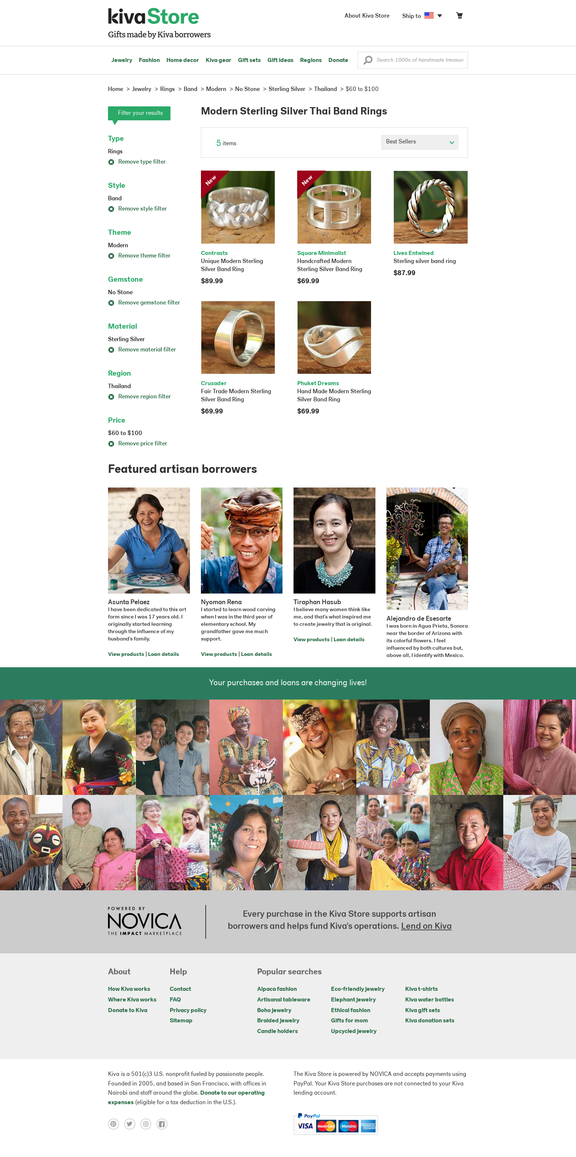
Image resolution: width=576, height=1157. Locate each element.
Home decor (182, 60)
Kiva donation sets (429, 1021)
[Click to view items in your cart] (459, 17)
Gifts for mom (349, 1021)
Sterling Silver (126, 340)
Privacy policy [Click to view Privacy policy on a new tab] (188, 1011)
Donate (338, 60)
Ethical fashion (350, 1011)
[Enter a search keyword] (413, 60)
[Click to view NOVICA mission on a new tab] (144, 922)
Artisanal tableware (283, 1000)
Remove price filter (137, 444)
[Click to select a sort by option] (419, 142)
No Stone (120, 293)
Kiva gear (218, 60)
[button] (367, 62)
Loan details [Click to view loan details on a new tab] (163, 654)
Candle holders (277, 1031)
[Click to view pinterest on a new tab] (116, 1124)
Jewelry (121, 60)
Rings (115, 152)
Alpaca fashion (277, 989)
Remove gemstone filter (144, 303)
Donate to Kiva (127, 1011)
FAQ (175, 1000)
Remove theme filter (139, 256)
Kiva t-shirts (421, 989)
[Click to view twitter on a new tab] (132, 1124)
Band (115, 199)
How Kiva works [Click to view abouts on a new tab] (129, 989)
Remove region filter (139, 397)
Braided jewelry (278, 1021)
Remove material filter (142, 350)
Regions (311, 60)
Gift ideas (280, 60)
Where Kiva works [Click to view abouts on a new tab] (132, 1000)
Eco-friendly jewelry (358, 989)
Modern (118, 246)
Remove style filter (137, 209)
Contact (180, 989)
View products (126, 654)
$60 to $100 (125, 434)
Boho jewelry (274, 1011)
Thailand (119, 387)
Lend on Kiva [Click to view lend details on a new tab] (426, 926)
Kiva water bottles (429, 1000)
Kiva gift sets (422, 1011)
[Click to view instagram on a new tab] (148, 1124)
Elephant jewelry (353, 1000)
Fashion (149, 60)
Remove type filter (137, 162)
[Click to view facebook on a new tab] (163, 1124)
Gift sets (249, 60)
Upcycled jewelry (354, 1031)
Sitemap (181, 1021)
